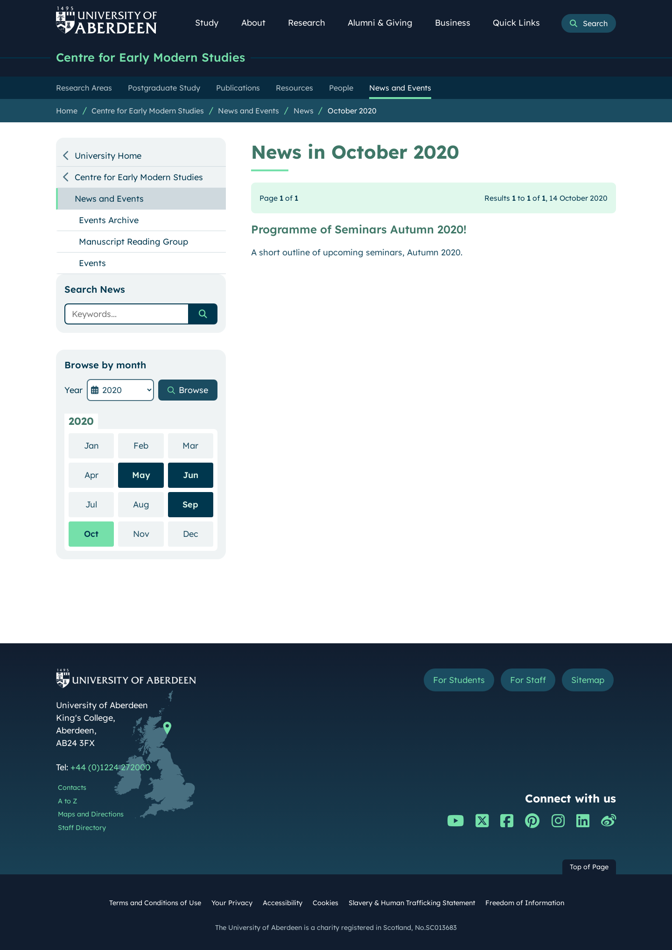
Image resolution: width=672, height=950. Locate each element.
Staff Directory (82, 827)
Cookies (325, 903)
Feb (148, 445)
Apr (99, 474)
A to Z (67, 801)
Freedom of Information (524, 903)
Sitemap (587, 680)
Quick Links (521, 22)
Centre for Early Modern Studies (150, 57)
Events (92, 263)
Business (458, 22)
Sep (190, 504)
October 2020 (352, 110)
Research (312, 22)
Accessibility (282, 903)
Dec (198, 533)
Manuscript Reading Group (133, 241)
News (304, 110)
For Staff (528, 680)
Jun (190, 475)
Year (73, 390)
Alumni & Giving (385, 22)
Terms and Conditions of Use (155, 903)
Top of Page (589, 867)
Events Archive (109, 220)
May (141, 475)
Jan (99, 445)
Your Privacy (231, 903)
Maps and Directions (91, 814)
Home (66, 110)
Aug (148, 504)
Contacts (72, 787)
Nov (148, 533)
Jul (99, 504)
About (258, 22)
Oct (91, 533)
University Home (108, 155)
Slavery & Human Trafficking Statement (412, 903)
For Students (459, 680)
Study (212, 22)
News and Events (248, 110)
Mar (197, 445)
